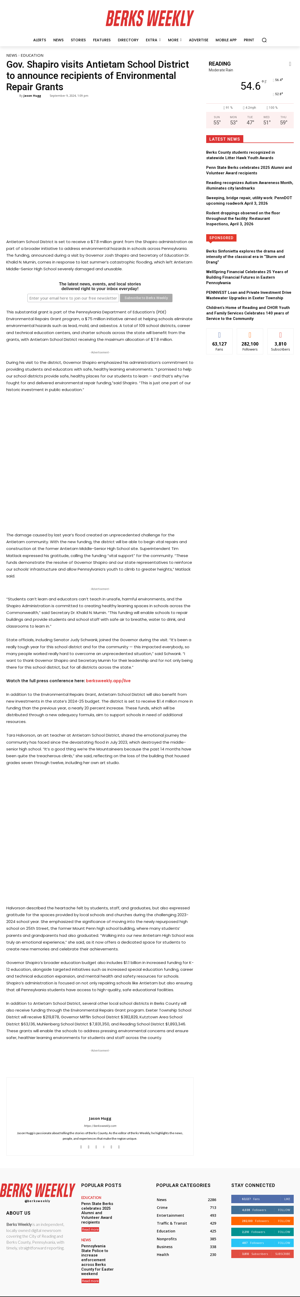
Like (287, 1199)
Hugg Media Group (140, 1292)
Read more (90, 1222)
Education (32, 55)
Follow (284, 1210)
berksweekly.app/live (108, 681)
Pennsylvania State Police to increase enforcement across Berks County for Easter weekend (97, 1246)
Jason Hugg (32, 95)
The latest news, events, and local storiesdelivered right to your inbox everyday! (100, 286)
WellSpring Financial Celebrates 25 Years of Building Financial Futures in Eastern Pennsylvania (247, 277)
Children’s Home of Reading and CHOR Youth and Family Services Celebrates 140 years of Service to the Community (248, 313)
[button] (264, 40)
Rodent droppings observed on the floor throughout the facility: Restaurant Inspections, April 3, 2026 (243, 218)
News (11, 55)
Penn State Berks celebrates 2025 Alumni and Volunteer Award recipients (98, 1209)
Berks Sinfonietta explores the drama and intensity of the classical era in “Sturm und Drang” (245, 257)
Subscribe (282, 1254)
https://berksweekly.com (100, 1126)
